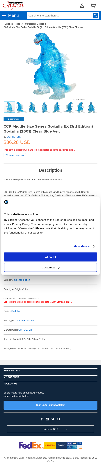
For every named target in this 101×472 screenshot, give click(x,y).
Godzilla (15, 311)
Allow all (50, 257)
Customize (51, 267)
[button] (91, 37)
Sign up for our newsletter (50, 405)
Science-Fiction (13, 24)
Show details (81, 246)
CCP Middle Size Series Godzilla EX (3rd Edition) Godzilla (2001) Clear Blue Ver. (44, 27)
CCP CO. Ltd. (14, 137)
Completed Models (34, 24)
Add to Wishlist (14, 155)
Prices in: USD (50, 429)
